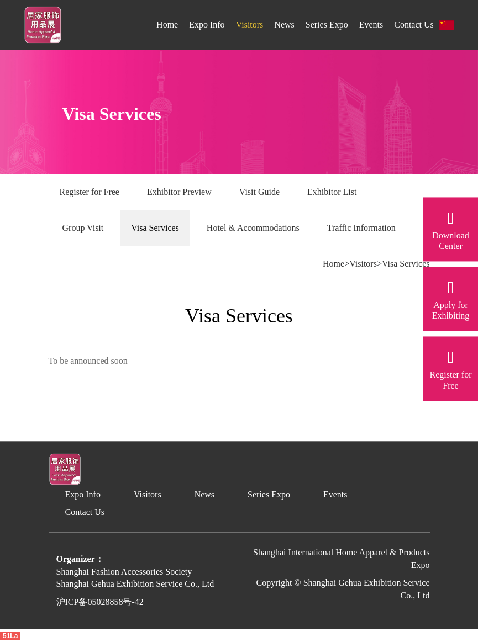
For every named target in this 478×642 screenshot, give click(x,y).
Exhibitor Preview (179, 192)
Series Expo (327, 24)
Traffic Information (361, 227)
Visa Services (155, 227)
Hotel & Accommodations (253, 227)
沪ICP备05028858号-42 (100, 602)
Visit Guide (259, 192)
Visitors (250, 24)
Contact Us (414, 24)
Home (167, 24)
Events (371, 24)
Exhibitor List (331, 192)
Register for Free (89, 192)
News (284, 24)
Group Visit (83, 227)
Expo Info (206, 24)
